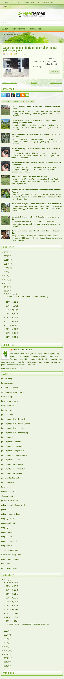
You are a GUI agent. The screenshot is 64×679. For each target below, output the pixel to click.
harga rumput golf (8, 405)
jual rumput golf (7, 437)
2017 (6, 283)
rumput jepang (6, 532)
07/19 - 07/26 (11, 317)
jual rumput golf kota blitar (11, 442)
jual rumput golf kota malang (12, 446)
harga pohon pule (8, 396)
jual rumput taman (8, 482)
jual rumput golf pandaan (10, 460)
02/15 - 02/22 (11, 329)
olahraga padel (7, 496)
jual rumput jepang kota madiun (13, 469)
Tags (16, 101)
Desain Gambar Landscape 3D (12, 40)
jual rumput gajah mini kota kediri (13, 419)
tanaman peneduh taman (10, 559)
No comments (21, 54)
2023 (6, 264)
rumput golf (5, 527)
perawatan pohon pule (9, 500)
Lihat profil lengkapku (11, 368)
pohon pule (5, 509)
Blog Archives (28, 101)
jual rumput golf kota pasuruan (12, 451)
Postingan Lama (56, 83)
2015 (6, 291)
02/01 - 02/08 (11, 333)
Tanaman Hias (48, 2)
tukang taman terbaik (9, 568)
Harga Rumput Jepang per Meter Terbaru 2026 (29, 176)
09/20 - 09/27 (11, 310)
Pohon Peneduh (7, 7)
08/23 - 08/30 (11, 314)
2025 (6, 256)
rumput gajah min (7, 518)
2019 (6, 275)
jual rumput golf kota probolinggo (14, 455)
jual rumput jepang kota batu (12, 464)
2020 (6, 272)
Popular (6, 101)
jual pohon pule (7, 415)
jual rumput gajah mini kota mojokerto (15, 424)
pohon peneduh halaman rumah (13, 505)
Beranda (5, 2)
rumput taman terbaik (9, 541)
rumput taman (6, 536)
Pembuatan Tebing (35, 28)
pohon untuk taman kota (10, 514)
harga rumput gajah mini (10, 401)
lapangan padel (7, 487)
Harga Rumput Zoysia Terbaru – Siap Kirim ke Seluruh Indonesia (36, 204)
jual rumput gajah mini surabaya (13, 428)
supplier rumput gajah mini (11, 555)
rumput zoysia (6, 546)
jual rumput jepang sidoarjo (11, 473)
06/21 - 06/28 (11, 321)
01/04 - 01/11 (11, 337)
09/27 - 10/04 (11, 306)
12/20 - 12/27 (11, 294)
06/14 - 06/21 (11, 325)
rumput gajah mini (8, 523)
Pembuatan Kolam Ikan (30, 34)
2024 (6, 260)
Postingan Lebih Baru (9, 83)
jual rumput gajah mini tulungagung (14, 433)
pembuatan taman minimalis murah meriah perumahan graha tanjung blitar (30, 48)
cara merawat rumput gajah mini (13, 392)
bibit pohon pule (7, 383)
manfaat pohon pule (9, 491)
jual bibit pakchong (8, 410)
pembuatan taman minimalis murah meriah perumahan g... (27, 296)
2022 (6, 268)
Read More (54, 72)
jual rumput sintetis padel (10, 478)
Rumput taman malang (22, 350)
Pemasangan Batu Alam (10, 34)
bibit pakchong (6, 378)
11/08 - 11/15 (11, 302)
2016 (6, 287)
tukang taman (6, 564)
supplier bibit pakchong (10, 550)
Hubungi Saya (29, 2)
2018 (6, 279)
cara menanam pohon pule (11, 387)
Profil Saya (16, 2)
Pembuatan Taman (18, 28)
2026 (6, 252)
